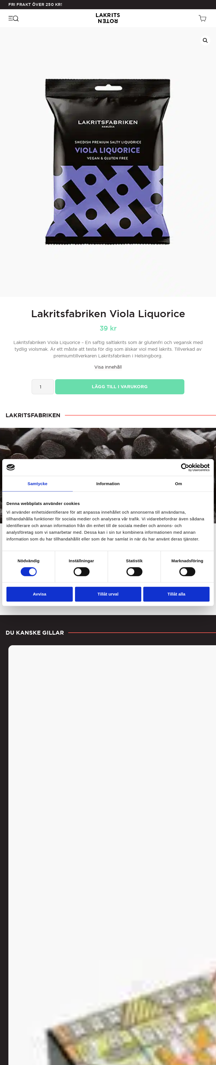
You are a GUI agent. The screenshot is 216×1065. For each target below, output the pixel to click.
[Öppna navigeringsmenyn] (13, 18)
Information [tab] (108, 483)
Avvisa (39, 594)
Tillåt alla (177, 594)
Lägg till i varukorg (120, 387)
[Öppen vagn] (203, 18)
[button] (205, 40)
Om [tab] (178, 483)
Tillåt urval (108, 594)
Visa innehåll (108, 367)
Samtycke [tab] (38, 483)
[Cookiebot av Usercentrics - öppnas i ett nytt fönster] (185, 467)
